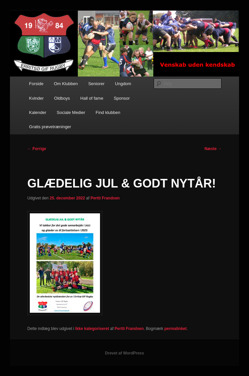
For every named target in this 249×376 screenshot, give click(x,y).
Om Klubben (66, 83)
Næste (213, 148)
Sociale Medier (71, 112)
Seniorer (96, 83)
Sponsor (121, 98)
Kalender (37, 112)
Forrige (36, 148)
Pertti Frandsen (105, 198)
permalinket (175, 328)
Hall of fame (91, 98)
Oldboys (62, 98)
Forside (36, 83)
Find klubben (108, 112)
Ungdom (123, 83)
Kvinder (36, 98)
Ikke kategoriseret (92, 328)
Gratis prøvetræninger (50, 126)
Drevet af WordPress (124, 353)
